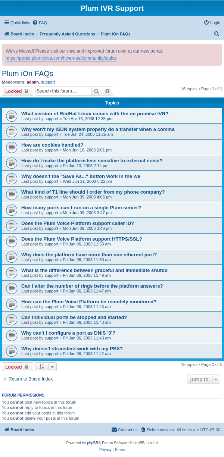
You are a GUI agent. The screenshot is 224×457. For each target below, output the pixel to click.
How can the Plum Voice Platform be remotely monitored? (88, 301)
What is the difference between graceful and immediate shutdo (94, 270)
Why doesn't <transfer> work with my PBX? (72, 348)
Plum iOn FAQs (27, 73)
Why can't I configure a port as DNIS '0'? (68, 333)
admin (33, 82)
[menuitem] (39, 22)
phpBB (92, 443)
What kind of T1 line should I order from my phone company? (93, 192)
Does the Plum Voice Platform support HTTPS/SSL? (81, 239)
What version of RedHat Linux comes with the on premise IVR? (94, 113)
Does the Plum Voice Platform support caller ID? (77, 223)
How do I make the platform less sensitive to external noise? (91, 160)
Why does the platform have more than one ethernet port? (89, 254)
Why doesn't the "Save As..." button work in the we (80, 176)
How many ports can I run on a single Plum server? (81, 207)
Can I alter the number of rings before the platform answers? (92, 286)
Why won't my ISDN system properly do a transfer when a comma (98, 129)
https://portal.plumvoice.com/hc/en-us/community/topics (61, 58)
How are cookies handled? (52, 145)
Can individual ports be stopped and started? (74, 317)
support (48, 82)
